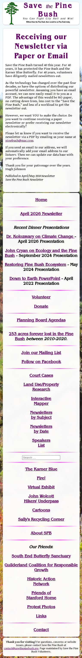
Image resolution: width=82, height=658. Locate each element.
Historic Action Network (41, 581)
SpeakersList (41, 443)
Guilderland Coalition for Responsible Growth (41, 567)
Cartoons (41, 510)
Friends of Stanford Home (41, 595)
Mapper (41, 403)
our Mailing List (45, 352)
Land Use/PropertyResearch (41, 387)
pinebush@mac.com (19, 140)
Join (25, 352)
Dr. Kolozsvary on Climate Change (40, 236)
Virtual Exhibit (41, 487)
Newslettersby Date (41, 429)
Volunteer (41, 297)
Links (41, 616)
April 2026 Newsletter (41, 213)
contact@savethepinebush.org (21, 648)
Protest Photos (41, 606)
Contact (41, 629)
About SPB (41, 533)
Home (41, 199)
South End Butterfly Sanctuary (41, 556)
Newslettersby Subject (41, 415)
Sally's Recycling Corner (41, 519)
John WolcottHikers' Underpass (41, 499)
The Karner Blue (41, 469)
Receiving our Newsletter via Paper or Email (41, 46)
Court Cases (41, 375)
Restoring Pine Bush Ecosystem (35, 264)
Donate (41, 306)
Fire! (41, 478)
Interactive (41, 398)
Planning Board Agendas (41, 320)
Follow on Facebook (41, 361)
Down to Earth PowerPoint (34, 278)
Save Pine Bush (48, 9)
